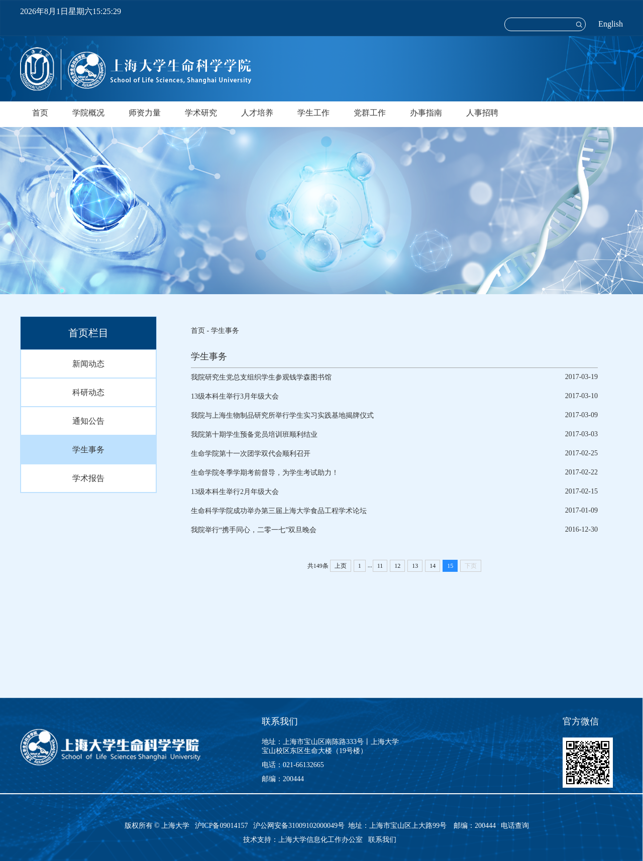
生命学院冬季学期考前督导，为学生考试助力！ (265, 472)
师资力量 (145, 112)
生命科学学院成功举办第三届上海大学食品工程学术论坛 (279, 511)
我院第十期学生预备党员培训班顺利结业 (254, 434)
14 (433, 565)
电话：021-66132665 (293, 765)
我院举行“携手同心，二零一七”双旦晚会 (253, 530)
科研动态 (88, 392)
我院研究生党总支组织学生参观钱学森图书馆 (261, 377)
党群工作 (370, 112)
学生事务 (88, 449)
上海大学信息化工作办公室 (323, 839)
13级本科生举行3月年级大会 (235, 396)
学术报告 (88, 478)
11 (380, 565)
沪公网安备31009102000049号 (299, 825)
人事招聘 (482, 112)
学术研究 (201, 112)
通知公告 (88, 421)
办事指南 (426, 112)
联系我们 (383, 839)
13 (415, 565)
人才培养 (257, 112)
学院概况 (88, 112)
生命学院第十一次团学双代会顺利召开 (250, 453)
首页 (40, 112)
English (610, 24)
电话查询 (515, 825)
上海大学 (175, 825)
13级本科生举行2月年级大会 (235, 492)
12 (397, 565)
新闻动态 (88, 363)
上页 (341, 565)
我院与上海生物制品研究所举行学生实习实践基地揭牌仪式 (282, 415)
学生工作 (313, 112)
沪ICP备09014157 (222, 825)
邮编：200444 (283, 779)
